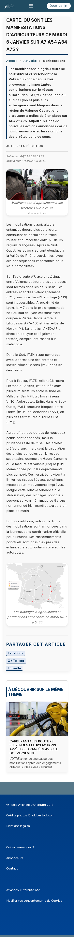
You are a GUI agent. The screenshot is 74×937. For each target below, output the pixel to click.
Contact (12, 868)
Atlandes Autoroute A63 (23, 890)
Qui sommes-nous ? (20, 847)
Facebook (15, 653)
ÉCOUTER (59, 6)
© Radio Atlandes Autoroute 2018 (29, 805)
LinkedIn (14, 668)
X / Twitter (16, 661)
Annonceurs (14, 858)
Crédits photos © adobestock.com (30, 815)
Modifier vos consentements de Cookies (34, 900)
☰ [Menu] (31, 5)
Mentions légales (18, 826)
